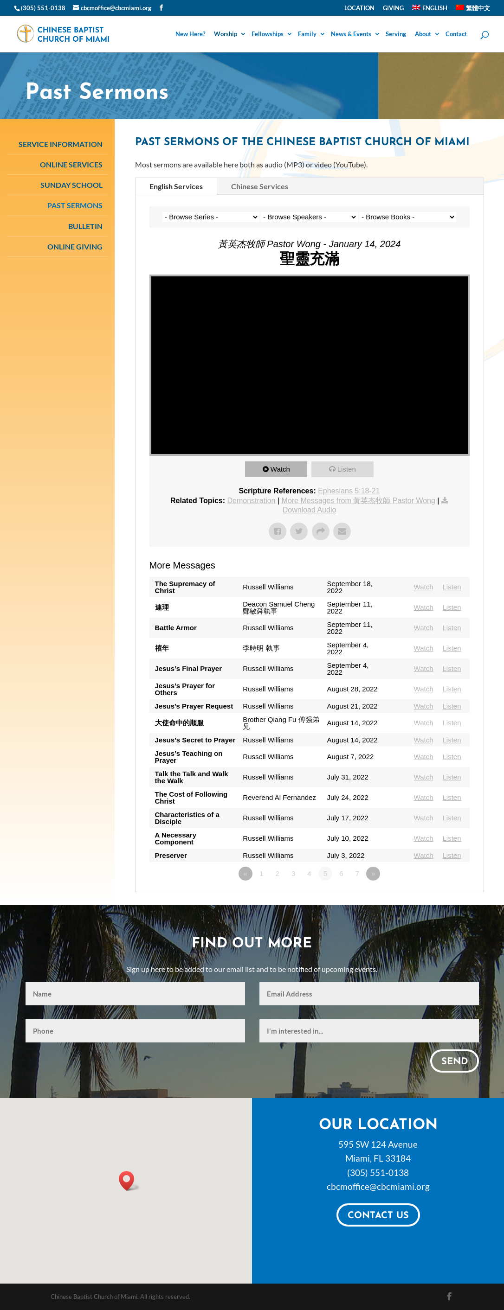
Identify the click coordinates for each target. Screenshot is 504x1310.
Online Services (71, 164)
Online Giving (75, 246)
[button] (129, 1181)
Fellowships (268, 34)
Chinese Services (259, 186)
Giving (393, 8)
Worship (225, 34)
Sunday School (71, 184)
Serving (396, 34)
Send (454, 1062)
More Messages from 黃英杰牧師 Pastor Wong (358, 501)
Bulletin (85, 226)
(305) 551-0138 (378, 1172)
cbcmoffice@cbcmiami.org (378, 1186)
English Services (176, 186)
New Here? (190, 34)
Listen (346, 469)
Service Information (61, 144)
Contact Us (378, 1216)
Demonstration (251, 501)
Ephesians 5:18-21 (349, 491)
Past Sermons (75, 205)
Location (359, 8)
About (423, 34)
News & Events (351, 34)
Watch (280, 469)
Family (307, 34)
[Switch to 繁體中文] (473, 10)
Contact (456, 34)
